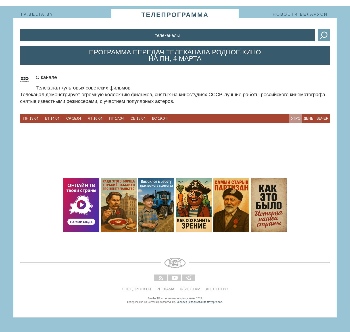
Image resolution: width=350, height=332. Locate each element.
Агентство (217, 289)
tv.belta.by (36, 14)
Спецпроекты (136, 289)
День (308, 118)
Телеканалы (167, 35)
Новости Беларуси (300, 14)
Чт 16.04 (95, 118)
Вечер (322, 118)
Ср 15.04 (73, 118)
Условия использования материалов (199, 302)
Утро (295, 118)
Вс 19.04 (159, 118)
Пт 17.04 (116, 118)
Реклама (165, 289)
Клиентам (190, 289)
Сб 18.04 (138, 118)
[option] (31, 118)
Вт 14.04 (52, 118)
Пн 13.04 (30, 118)
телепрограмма (175, 14)
